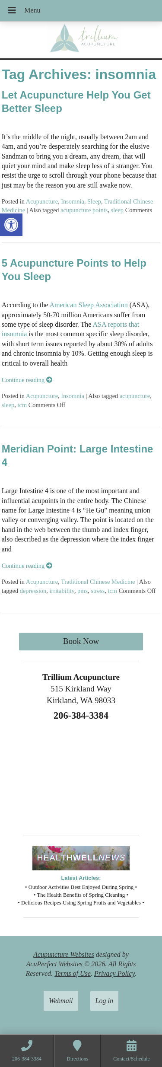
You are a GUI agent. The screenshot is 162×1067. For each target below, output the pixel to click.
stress (98, 590)
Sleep (94, 201)
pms (82, 590)
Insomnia (72, 201)
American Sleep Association (87, 305)
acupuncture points (84, 210)
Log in (104, 1000)
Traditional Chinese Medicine (98, 581)
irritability (61, 590)
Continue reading (27, 379)
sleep (117, 210)
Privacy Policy (114, 973)
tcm (22, 404)
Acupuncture (42, 201)
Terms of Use (72, 973)
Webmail (61, 1000)
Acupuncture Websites (63, 954)
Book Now (81, 641)
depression (33, 590)
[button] (11, 224)
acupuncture (135, 395)
